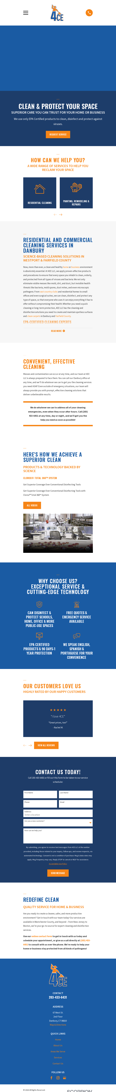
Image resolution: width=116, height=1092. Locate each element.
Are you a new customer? (34, 822)
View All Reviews (46, 746)
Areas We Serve (58, 1052)
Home (58, 1040)
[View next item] (60, 214)
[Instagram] (58, 1078)
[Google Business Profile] (64, 1078)
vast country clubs (49, 291)
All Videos (32, 506)
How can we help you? (33, 831)
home (65, 267)
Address (27, 812)
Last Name (64, 793)
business (75, 267)
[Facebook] (51, 1078)
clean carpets (33, 316)
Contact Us (58, 1064)
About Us (57, 1046)
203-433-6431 (58, 997)
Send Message (58, 873)
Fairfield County (63, 316)
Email (62, 803)
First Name (28, 793)
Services (58, 1058)
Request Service (58, 134)
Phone (27, 803)
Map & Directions (58, 1025)
